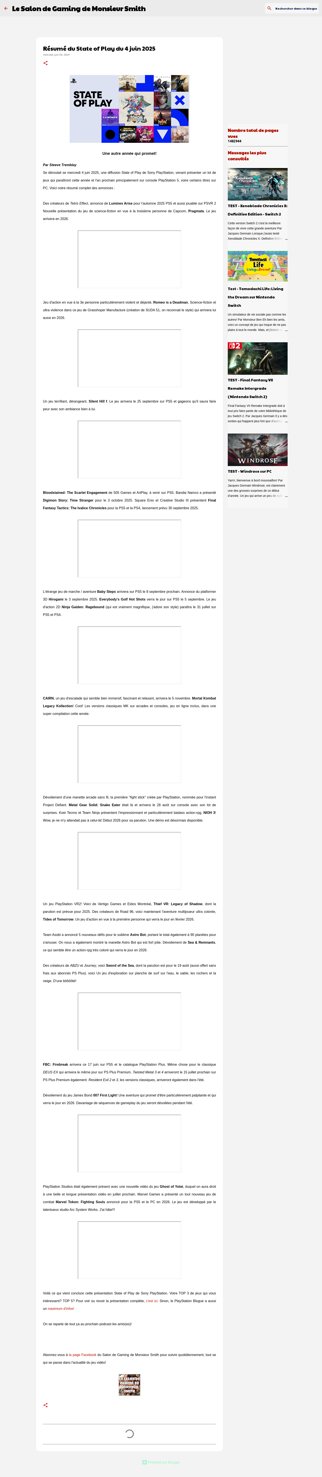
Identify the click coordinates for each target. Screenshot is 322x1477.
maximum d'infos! (61, 1308)
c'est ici (151, 1301)
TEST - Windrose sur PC (250, 471)
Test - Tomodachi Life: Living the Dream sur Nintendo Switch (255, 297)
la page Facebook (83, 1355)
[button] (45, 63)
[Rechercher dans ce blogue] (296, 8)
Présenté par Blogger (161, 1462)
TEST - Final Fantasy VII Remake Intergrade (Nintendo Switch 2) (250, 388)
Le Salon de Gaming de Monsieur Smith (79, 8)
